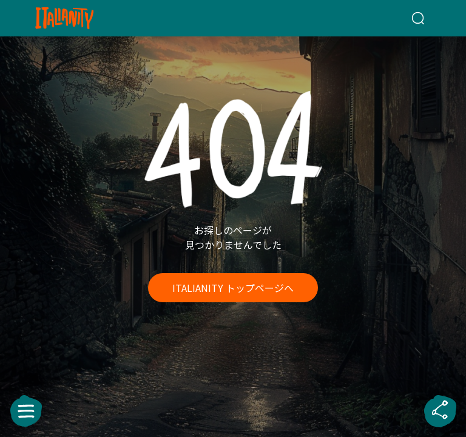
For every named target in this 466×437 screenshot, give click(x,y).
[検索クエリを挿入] (403, 18)
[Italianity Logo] (84, 18)
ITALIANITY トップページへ (233, 287)
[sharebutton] (440, 411)
